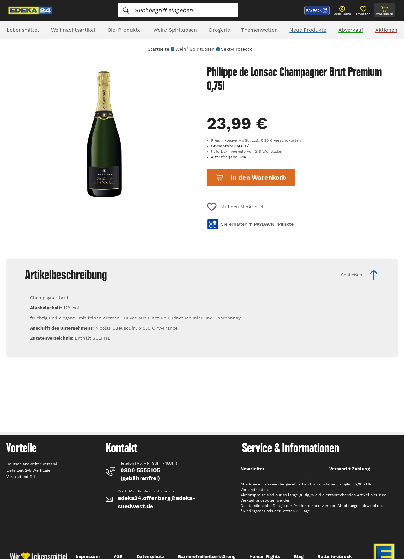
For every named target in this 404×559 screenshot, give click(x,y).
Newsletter (252, 468)
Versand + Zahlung (349, 468)
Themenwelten (259, 30)
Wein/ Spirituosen (175, 30)
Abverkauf (350, 30)
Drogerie (219, 30)
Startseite (158, 48)
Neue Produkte (307, 30)
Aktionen (386, 30)
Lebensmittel (23, 30)
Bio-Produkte (124, 30)
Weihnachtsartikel (73, 30)
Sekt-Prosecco (236, 48)
